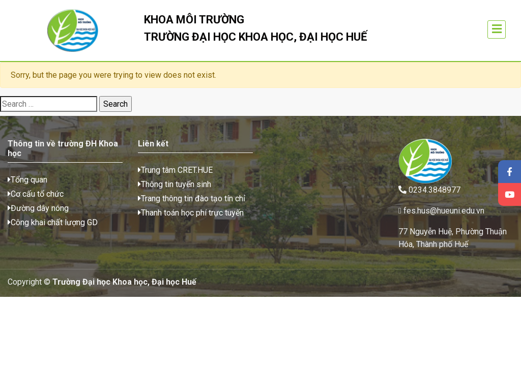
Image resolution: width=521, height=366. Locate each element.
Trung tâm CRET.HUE (175, 170)
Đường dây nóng (38, 208)
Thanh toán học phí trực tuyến (191, 213)
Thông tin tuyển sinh (174, 184)
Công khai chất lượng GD (53, 222)
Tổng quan (27, 180)
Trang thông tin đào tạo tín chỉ (191, 198)
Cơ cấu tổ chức (36, 194)
